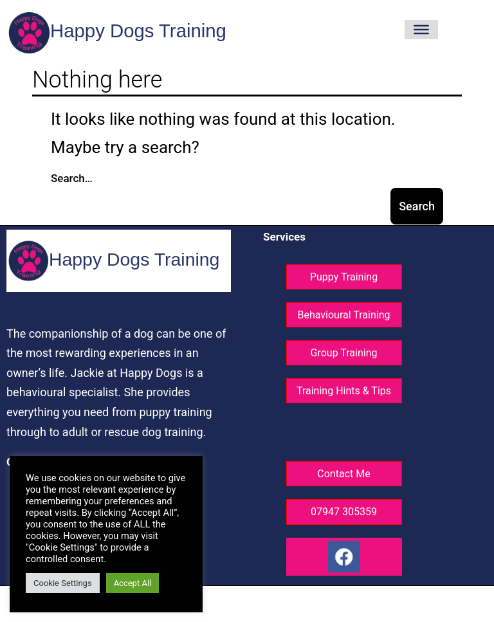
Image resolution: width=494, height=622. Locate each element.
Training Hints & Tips (344, 391)
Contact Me (343, 474)
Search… (72, 178)
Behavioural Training (343, 315)
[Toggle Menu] (421, 29)
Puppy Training (344, 277)
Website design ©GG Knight (251, 604)
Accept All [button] (133, 583)
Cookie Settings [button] (62, 583)
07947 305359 (344, 512)
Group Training (344, 353)
